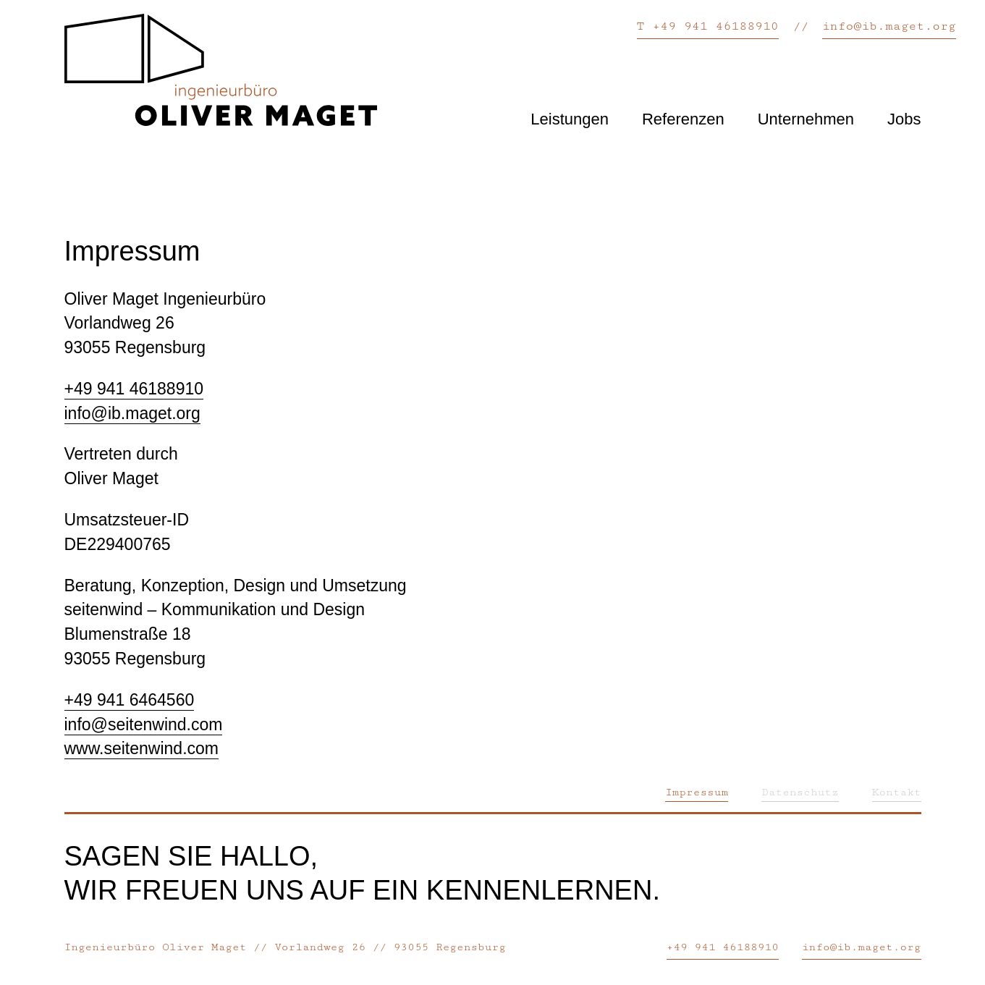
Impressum (696, 792)
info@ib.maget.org (889, 26)
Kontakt (896, 792)
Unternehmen (806, 119)
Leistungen (569, 119)
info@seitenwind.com (143, 724)
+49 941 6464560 (129, 699)
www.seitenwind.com (141, 748)
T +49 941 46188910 (708, 26)
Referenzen (683, 119)
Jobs (904, 119)
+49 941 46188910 (134, 388)
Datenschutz (800, 792)
